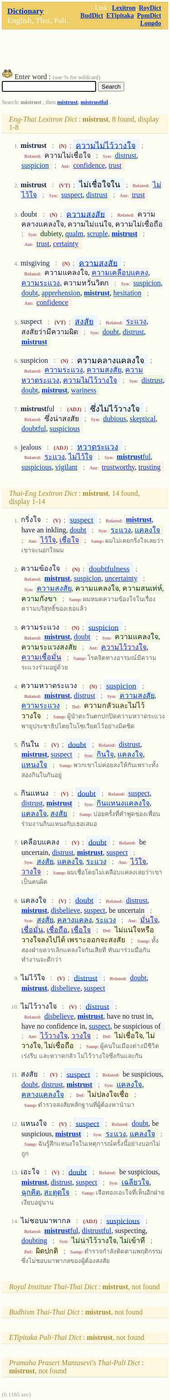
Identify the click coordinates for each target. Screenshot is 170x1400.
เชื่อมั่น (32, 930)
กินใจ (105, 755)
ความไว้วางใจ (123, 647)
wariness (84, 390)
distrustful (96, 1230)
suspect (72, 195)
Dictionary (25, 10)
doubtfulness (109, 568)
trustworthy (118, 467)
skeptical (142, 418)
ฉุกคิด (30, 1192)
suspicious (64, 428)
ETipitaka (120, 15)
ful (134, 456)
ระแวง (136, 322)
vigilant (66, 467)
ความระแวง (40, 283)
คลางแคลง (74, 920)
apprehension (61, 293)
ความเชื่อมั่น (41, 657)
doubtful (33, 428)
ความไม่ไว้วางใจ (106, 145)
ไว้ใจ (48, 540)
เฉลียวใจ (135, 1182)
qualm (74, 233)
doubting (34, 1240)
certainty (65, 243)
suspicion (35, 165)
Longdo (150, 23)
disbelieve (65, 910)
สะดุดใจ (56, 1192)
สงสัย (84, 321)
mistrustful (94, 102)
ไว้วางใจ (54, 1035)
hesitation (127, 293)
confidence (89, 165)
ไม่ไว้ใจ (80, 456)
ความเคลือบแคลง (120, 273)
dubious (114, 418)
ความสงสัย (85, 213)
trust (115, 165)
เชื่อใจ (69, 540)
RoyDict (150, 7)
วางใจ (31, 872)
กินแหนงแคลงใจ (123, 803)
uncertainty (121, 578)
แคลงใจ (147, 530)
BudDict (91, 15)
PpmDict (149, 15)
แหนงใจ (34, 765)
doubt (29, 293)
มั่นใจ (149, 920)
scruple (97, 233)
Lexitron (124, 7)
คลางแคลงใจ (42, 1094)
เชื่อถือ (57, 930)
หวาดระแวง (97, 446)
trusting (149, 467)
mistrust (67, 102)
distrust (125, 155)
